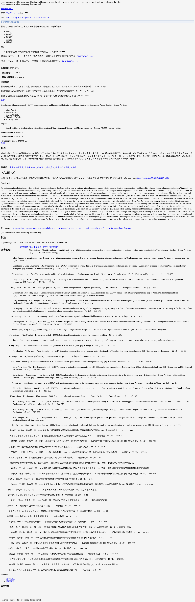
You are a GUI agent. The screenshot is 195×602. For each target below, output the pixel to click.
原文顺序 (24, 247)
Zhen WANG (11, 110)
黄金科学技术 (7, 9)
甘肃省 (73, 167)
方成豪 (9, 40)
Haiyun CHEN (12, 115)
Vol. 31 (9, 13)
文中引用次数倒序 (51, 247)
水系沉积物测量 (16, 167)
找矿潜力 (41, 167)
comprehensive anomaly (88, 228)
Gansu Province (124, 228)
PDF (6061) (10, 579)
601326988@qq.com (70, 61)
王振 (8, 31)
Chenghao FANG (13, 117)
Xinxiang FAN (12, 119)
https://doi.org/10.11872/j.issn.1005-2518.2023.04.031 (27, 17)
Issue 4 (16, 13)
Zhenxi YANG (12, 113)
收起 (3, 100)
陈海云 (9, 37)
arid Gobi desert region (108, 228)
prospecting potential (69, 228)
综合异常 (50, 167)
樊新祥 (9, 42)
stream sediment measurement (25, 228)
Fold (3, 143)
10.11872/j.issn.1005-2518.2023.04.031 (153, 178)
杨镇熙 (9, 35)
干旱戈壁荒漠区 (62, 167)
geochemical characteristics (49, 228)
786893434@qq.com (85, 56)
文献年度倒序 (35, 247)
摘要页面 (10, 581)
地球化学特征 (30, 167)
